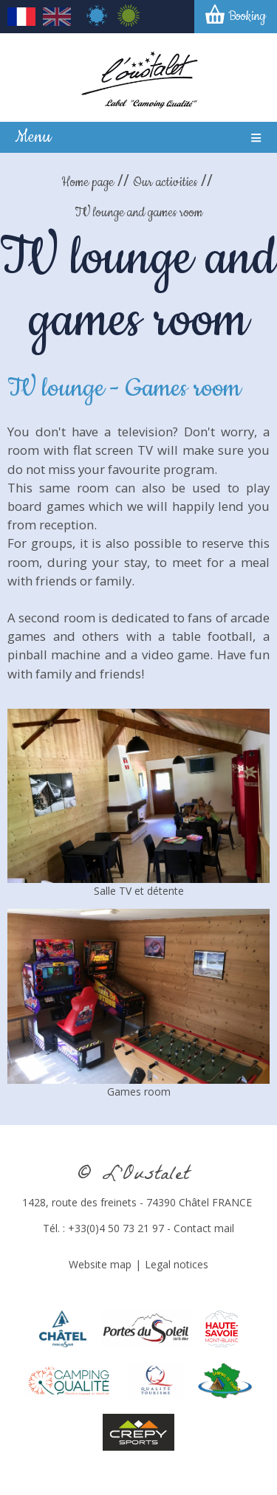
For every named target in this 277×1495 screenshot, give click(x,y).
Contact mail (204, 1228)
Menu (33, 137)
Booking (247, 16)
